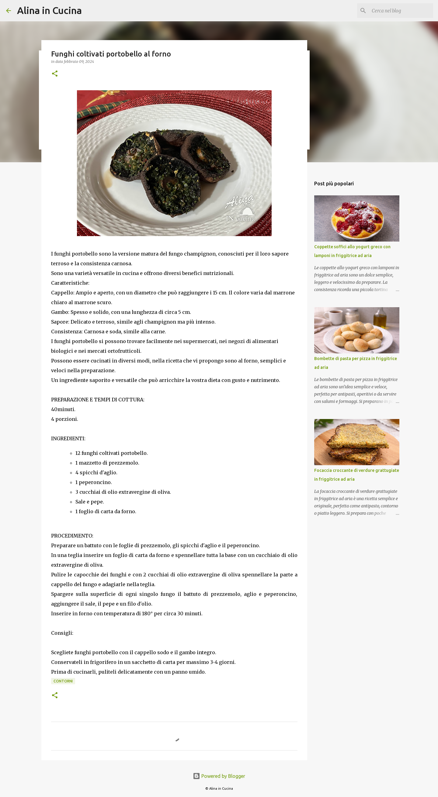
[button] (54, 74)
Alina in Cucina (49, 10)
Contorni (63, 681)
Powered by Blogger (219, 776)
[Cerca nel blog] (401, 10)
